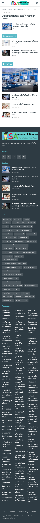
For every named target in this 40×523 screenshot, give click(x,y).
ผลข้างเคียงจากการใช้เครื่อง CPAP (7, 444)
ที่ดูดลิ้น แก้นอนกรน (7, 437)
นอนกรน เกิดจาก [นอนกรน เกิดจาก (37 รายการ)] (21, 249)
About (3, 512)
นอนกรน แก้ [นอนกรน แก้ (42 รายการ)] (19, 256)
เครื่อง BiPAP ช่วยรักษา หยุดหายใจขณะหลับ (20, 498)
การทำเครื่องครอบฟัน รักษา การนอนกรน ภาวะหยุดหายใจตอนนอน (7, 351)
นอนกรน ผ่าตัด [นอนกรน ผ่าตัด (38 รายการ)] (31, 234)
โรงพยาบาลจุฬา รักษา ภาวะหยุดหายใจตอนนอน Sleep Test (33, 407)
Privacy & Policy (23, 512)
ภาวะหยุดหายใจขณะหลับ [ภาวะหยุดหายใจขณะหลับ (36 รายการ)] (10, 260)
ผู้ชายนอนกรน (6, 450)
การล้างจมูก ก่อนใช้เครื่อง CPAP (6, 384)
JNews (19, 516)
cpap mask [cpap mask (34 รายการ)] (17, 219)
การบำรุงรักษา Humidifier (6, 372)
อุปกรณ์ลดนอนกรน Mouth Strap (19, 484)
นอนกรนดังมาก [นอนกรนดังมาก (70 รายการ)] (7, 234)
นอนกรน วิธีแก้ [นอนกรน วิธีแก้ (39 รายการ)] (18, 241)
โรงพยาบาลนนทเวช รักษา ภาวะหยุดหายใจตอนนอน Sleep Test (33, 419)
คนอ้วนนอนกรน (7, 426)
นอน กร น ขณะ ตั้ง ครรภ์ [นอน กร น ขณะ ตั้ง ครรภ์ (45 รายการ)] (23, 230)
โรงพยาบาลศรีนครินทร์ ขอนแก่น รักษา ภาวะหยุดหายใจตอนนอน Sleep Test (33, 483)
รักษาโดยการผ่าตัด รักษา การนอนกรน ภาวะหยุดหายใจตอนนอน (20, 327)
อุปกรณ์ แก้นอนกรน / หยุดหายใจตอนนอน (20, 465)
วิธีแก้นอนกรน (19, 374)
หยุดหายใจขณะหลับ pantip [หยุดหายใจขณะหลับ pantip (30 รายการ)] (11, 271)
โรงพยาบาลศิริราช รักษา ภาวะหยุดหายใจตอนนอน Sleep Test (33, 497)
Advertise (12, 512)
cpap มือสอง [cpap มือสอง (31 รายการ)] (6, 223)
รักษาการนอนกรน (19, 318)
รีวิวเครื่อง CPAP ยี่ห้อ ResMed (18, 343)
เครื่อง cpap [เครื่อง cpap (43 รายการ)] (25, 293)
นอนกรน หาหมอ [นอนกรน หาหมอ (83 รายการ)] (22, 245)
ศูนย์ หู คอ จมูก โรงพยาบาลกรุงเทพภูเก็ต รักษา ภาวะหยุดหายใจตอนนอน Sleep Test (20, 383)
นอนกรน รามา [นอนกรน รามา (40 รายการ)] (7, 241)
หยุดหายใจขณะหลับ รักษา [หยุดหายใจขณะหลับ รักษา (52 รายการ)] (10, 278)
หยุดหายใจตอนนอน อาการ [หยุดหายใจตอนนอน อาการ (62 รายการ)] (11, 293)
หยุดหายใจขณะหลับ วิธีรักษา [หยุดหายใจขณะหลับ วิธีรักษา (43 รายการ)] (11, 282)
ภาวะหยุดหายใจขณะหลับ (7, 493)
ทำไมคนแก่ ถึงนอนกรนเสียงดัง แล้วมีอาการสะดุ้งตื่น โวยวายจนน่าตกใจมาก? (25, 52)
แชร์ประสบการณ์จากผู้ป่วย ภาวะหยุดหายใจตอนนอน (33, 341)
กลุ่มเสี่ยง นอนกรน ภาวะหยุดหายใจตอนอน (6, 324)
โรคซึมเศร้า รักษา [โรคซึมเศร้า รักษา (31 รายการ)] (8, 300)
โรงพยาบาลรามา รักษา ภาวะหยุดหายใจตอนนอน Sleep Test (33, 469)
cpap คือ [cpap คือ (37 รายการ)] (26, 219)
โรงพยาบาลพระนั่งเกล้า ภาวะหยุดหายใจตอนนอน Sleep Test (33, 431)
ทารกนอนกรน (6, 433)
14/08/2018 (15, 117)
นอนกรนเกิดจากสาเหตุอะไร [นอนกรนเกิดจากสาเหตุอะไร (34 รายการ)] (11, 252)
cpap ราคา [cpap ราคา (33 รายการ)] (16, 223)
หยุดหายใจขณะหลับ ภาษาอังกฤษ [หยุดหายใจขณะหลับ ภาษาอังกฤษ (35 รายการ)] (12, 274)
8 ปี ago (14, 46)
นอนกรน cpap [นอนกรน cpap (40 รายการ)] (27, 226)
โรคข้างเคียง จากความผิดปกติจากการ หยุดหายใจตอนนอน (33, 389)
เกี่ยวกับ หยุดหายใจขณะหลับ (16, 10)
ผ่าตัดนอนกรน (6, 483)
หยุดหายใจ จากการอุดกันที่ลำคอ (20, 428)
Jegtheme (12, 518)
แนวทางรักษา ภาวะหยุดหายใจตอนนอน (33, 370)
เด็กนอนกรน (32, 319)
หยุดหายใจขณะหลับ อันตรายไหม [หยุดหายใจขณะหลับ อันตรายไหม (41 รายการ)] (12, 286)
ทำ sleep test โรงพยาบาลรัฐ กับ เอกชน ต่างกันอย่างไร (24, 25)
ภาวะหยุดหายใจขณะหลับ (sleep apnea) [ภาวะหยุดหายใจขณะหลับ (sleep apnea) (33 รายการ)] (14, 263)
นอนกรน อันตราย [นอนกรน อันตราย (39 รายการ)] (8, 249)
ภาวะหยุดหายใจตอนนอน (7, 499)
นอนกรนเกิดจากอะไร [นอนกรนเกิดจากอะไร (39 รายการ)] (28, 252)
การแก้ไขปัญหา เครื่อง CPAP (7, 402)
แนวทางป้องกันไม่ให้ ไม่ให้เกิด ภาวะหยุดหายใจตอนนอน (33, 361)
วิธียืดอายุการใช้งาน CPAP (20, 369)
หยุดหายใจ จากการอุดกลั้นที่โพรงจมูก (20, 420)
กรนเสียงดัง (5, 319)
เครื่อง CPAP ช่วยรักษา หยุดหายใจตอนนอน (33, 313)
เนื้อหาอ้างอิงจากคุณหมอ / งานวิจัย (32, 330)
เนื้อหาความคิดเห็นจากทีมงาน (32, 323)
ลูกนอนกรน (18, 357)
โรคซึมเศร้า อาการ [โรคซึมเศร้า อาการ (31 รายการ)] (21, 300)
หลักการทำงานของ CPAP (19, 435)
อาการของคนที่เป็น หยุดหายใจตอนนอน (20, 457)
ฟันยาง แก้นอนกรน (6, 487)
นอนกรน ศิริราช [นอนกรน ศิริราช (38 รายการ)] (31, 241)
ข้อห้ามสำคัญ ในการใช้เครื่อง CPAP (7, 414)
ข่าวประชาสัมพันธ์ (6, 408)
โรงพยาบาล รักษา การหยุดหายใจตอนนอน (33, 398)
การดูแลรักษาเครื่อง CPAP (6, 331)
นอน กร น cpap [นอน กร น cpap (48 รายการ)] (15, 226)
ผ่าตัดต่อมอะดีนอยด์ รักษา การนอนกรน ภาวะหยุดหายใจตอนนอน (7, 474)
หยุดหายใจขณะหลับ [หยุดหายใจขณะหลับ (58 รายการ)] (30, 267)
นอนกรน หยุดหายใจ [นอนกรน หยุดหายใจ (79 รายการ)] (9, 245)
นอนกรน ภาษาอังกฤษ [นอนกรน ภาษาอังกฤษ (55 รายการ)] (9, 237)
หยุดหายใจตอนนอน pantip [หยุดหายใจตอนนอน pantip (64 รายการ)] (11, 289)
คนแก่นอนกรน (6, 430)
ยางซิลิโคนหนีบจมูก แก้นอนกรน (20, 312)
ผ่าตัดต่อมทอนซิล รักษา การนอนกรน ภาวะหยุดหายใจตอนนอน (7, 461)
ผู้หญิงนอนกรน (6, 454)
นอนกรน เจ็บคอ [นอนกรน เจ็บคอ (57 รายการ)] (7, 256)
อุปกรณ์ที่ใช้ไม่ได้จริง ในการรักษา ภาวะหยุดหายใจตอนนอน (20, 475)
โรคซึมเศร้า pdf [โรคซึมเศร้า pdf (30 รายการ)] (29, 297)
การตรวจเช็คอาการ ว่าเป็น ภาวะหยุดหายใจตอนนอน (7, 339)
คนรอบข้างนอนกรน (7, 421)
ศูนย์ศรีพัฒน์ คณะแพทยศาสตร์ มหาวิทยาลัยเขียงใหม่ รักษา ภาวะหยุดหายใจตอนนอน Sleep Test (20, 400)
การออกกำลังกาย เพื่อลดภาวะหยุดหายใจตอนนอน (7, 393)
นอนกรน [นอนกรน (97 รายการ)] (5, 226)
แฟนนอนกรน (32, 382)
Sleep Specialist (21, 29)
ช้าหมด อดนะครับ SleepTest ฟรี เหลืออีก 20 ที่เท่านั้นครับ (20, 85)
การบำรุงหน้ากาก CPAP (6, 378)
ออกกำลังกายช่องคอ (19, 441)
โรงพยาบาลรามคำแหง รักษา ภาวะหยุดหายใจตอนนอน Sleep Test (33, 456)
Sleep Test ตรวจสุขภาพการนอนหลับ (6, 313)
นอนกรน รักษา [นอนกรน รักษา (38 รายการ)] (23, 237)
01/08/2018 (30, 29)
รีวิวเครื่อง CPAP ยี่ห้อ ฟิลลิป (19, 351)
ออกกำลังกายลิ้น (20, 452)
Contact (33, 512)
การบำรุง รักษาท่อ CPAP (7, 360)
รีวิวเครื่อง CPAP (18, 336)
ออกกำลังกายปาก (19, 447)
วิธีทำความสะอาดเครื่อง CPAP (19, 362)
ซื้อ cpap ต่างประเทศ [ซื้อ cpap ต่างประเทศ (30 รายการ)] (28, 223)
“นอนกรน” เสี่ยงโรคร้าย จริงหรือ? (23, 104)
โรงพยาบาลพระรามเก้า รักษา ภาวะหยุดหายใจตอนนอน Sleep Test (33, 444)
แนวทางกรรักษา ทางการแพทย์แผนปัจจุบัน (33, 351)
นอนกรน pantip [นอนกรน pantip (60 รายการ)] (8, 230)
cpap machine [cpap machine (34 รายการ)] (7, 219)
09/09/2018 (6, 89)
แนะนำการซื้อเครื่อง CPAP (32, 377)
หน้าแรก (4, 10)
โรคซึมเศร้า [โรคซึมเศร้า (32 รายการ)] (18, 297)
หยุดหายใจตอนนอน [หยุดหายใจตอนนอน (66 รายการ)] (31, 286)
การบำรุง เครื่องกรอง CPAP (7, 366)
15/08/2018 (15, 100)
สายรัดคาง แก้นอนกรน (19, 413)
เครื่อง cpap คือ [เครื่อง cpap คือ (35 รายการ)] (7, 297)
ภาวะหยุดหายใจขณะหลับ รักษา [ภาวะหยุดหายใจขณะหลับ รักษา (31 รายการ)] (12, 267)
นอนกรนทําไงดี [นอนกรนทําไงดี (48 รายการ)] (19, 234)
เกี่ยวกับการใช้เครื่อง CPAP (19, 491)
